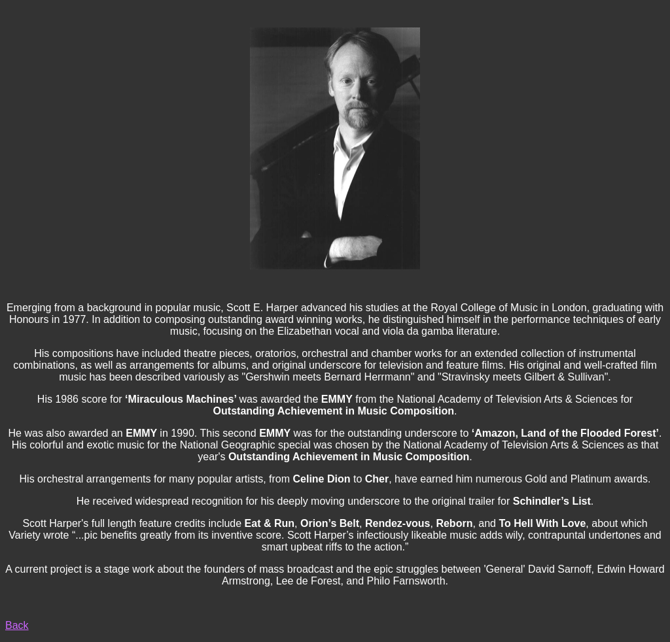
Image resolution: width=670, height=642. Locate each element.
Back (17, 625)
